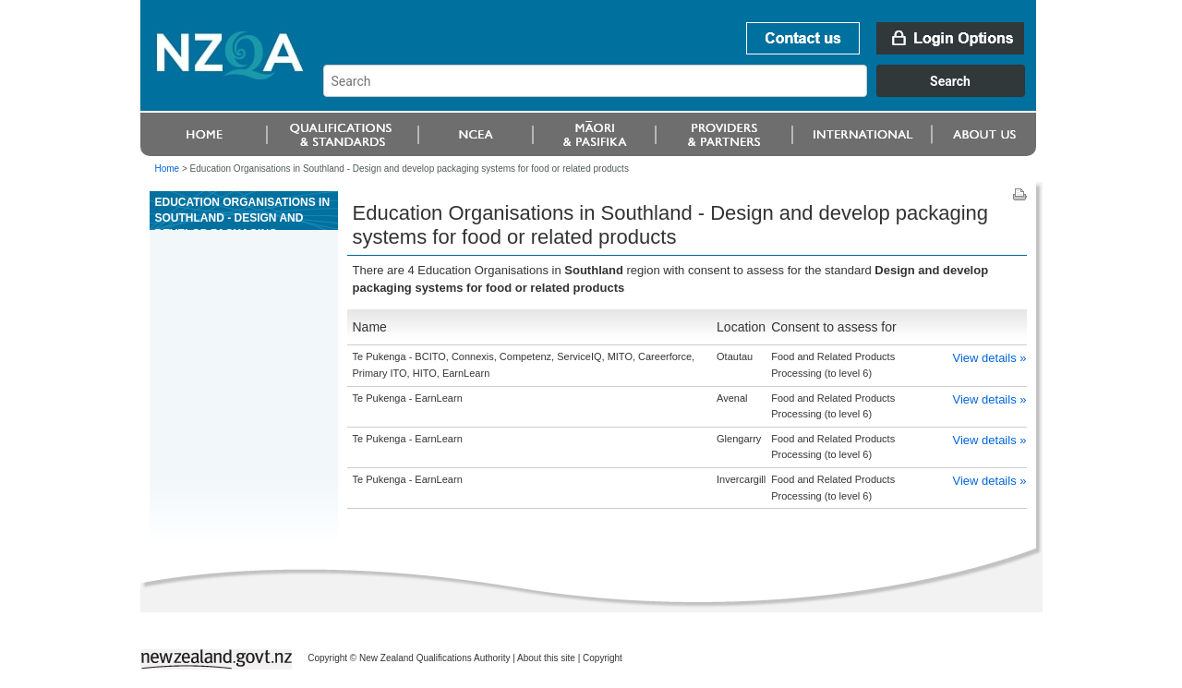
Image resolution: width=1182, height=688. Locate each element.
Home (167, 168)
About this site (546, 658)
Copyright (602, 658)
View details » (990, 358)
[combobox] (683, 92)
